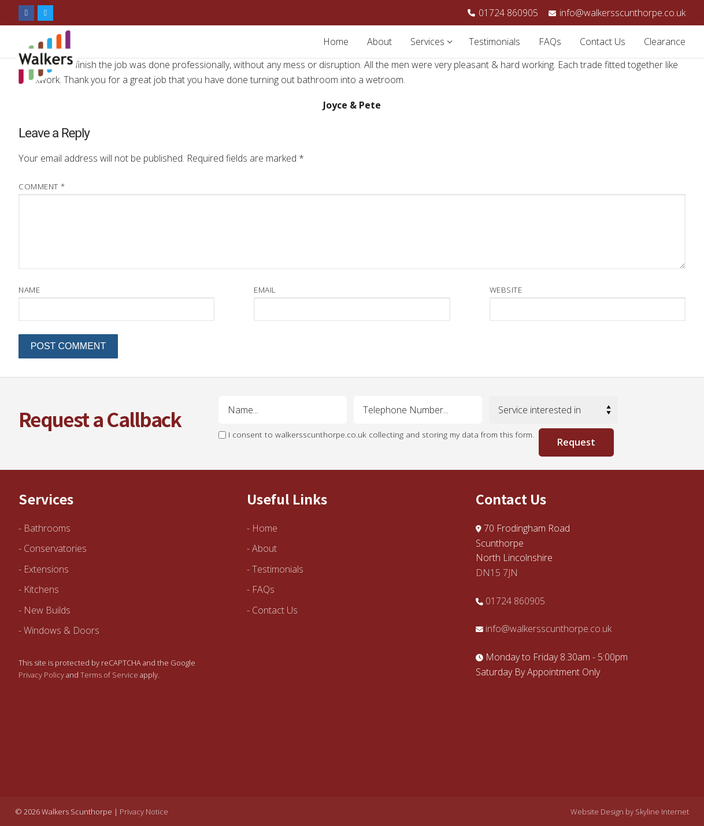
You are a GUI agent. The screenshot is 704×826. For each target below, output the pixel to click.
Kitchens (41, 589)
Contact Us (275, 610)
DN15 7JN (497, 572)
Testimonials (277, 569)
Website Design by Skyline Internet (629, 811)
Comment (41, 186)
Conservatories (55, 548)
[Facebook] (26, 13)
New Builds (47, 610)
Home (264, 528)
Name (29, 289)
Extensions (46, 569)
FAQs (263, 589)
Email (265, 289)
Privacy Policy (41, 675)
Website (506, 289)
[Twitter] (45, 13)
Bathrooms (47, 528)
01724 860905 (503, 12)
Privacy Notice (144, 811)
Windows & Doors (61, 630)
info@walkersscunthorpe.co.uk (616, 13)
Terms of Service (109, 675)
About (264, 548)
